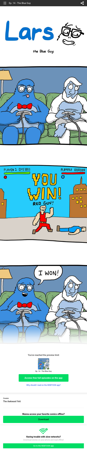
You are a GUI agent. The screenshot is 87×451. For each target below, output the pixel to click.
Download (43, 419)
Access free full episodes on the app (44, 378)
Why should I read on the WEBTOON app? (43, 385)
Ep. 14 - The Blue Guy (20, 3)
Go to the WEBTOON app (43, 446)
